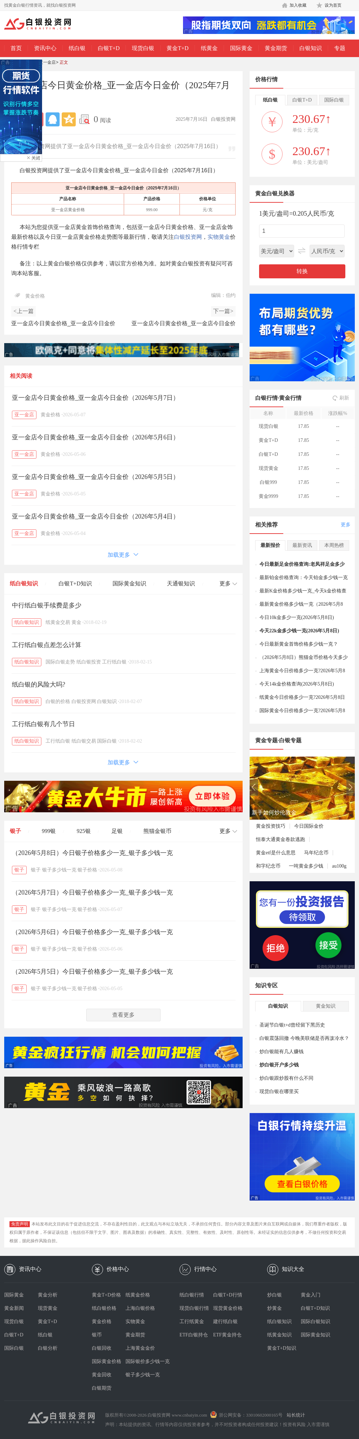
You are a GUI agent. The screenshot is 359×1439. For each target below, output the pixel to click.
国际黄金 (241, 48)
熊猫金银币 (157, 831)
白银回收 (101, 1348)
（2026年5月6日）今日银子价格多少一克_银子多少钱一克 (92, 932)
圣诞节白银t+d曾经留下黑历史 (292, 1025)
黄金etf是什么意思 (276, 852)
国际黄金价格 (106, 1361)
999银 (49, 831)
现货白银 (143, 48)
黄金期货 (276, 48)
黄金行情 (290, 398)
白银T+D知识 (75, 583)
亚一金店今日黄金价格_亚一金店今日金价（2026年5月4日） (95, 516)
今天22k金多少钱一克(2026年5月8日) (299, 630)
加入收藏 (298, 5)
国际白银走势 (60, 662)
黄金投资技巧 (270, 826)
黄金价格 (35, 296)
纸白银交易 (84, 741)
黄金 (76, 622)
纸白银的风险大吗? (38, 684)
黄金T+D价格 (106, 1295)
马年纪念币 (316, 852)
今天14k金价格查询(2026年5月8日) (296, 684)
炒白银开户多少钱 (279, 1065)
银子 (15, 831)
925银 (84, 831)
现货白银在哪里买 (279, 1091)
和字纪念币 (268, 866)
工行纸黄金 (192, 1321)
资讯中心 (45, 48)
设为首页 (333, 5)
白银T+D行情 (227, 1295)
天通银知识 (181, 583)
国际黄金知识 (129, 583)
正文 (64, 62)
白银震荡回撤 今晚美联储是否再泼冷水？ (304, 1038)
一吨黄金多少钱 (306, 866)
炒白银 (274, 1295)
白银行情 (266, 398)
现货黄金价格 (228, 1308)
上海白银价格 (140, 1308)
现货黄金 (47, 1308)
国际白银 (107, 741)
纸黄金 (209, 48)
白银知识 (310, 48)
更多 (346, 524)
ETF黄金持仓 (227, 1334)
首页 (16, 48)
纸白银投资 (88, 662)
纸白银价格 (104, 1308)
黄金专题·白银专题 (278, 740)
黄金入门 (310, 1295)
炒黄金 (274, 1308)
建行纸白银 (225, 1321)
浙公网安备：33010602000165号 (251, 1415)
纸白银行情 (192, 1295)
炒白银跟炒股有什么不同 (286, 1078)
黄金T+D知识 (281, 1348)
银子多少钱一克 (59, 870)
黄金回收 (101, 1374)
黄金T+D (177, 48)
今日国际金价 (309, 826)
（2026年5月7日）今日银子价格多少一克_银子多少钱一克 (92, 892)
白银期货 (101, 1388)
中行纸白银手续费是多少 (46, 605)
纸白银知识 (24, 583)
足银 (117, 831)
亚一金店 (47, 62)
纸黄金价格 (138, 1295)
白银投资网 (188, 237)
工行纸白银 (114, 662)
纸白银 (77, 48)
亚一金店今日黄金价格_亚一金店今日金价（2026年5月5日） (95, 476)
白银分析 (47, 1348)
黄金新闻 (14, 1308)
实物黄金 (219, 237)
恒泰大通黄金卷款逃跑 (280, 839)
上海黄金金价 (140, 1348)
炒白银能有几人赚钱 (281, 1051)
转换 (302, 271)
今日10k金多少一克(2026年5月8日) (296, 617)
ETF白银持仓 (194, 1334)
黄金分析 (47, 1295)
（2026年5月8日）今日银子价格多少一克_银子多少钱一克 (92, 852)
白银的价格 (58, 701)
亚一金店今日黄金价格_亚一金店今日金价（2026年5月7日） (95, 397)
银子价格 (87, 870)
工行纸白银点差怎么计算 (46, 644)
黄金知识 (326, 1006)
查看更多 (123, 1015)
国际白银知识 (315, 1321)
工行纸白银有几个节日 (43, 724)
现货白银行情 (194, 1308)
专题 (339, 48)
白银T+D (109, 48)
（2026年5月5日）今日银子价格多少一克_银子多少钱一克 (92, 971)
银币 (97, 1334)
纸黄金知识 (279, 1334)
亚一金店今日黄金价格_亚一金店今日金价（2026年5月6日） (95, 437)
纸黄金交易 (58, 622)
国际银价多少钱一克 (142, 1361)
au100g (339, 866)
